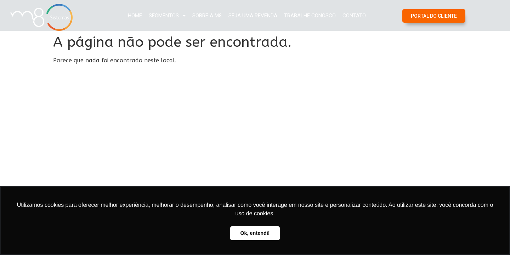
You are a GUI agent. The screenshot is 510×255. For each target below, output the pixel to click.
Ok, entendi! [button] (255, 233)
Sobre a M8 (207, 15)
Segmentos (167, 16)
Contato (354, 15)
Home (135, 15)
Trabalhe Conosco (310, 15)
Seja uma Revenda (252, 15)
